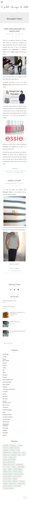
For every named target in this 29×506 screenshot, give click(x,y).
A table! (12, 315)
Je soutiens (5, 391)
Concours (5, 377)
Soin (4, 370)
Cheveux (5, 363)
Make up (5, 365)
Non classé (5, 398)
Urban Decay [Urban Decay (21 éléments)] (13, 483)
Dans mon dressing (11, 183)
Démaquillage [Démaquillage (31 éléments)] (7, 452)
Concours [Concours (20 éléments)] (6, 450)
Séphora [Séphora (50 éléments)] (15, 481)
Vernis (4, 372)
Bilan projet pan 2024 (9, 300)
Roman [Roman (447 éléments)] (10, 469)
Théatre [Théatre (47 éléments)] (5, 483)
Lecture (4, 394)
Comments (14, 168)
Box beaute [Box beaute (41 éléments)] (13, 445)
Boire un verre (6, 405)
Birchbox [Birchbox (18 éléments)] (5, 445)
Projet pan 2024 (15, 321)
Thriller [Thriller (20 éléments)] (21, 481)
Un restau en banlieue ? (8, 417)
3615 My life (9, 33)
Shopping (5, 430)
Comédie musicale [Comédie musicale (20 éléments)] (14, 447)
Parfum (4, 367)
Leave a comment (14, 268)
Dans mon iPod (6, 384)
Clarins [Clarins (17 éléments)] (5, 447)
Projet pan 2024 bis (9, 306)
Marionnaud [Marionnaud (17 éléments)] (19, 464)
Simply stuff (14, 181)
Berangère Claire (16, 270)
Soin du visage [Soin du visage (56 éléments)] (7, 478)
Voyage (4, 435)
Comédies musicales (7, 409)
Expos (4, 412)
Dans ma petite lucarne (8, 379)
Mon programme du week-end (14, 30)
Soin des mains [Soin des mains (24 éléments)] (7, 476)
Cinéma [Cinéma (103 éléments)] (20, 445)
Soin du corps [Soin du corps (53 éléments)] (17, 476)
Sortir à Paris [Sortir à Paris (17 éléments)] (7, 481)
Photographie (6, 424)
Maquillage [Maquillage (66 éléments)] (12, 457)
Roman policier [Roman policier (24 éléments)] (7, 471)
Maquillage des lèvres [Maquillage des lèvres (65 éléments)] (9, 459)
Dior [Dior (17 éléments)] (18, 450)
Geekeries (5, 386)
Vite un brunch (6, 421)
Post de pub (5, 428)
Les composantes (18, 172)
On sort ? (5, 401)
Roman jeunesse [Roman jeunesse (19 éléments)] (18, 469)
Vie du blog (5, 432)
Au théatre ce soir (7, 402)
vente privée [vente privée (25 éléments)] (21, 483)
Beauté (5, 302)
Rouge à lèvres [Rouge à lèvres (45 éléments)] (18, 471)
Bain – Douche (6, 360)
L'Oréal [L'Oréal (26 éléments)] (5, 457)
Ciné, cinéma (5, 407)
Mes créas (5, 396)
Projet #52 (5, 425)
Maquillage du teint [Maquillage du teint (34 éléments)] (8, 464)
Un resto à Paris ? (6, 419)
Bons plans (5, 375)
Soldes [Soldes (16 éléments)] (15, 478)
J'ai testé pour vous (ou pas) (9, 389)
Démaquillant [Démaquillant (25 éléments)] (16, 452)
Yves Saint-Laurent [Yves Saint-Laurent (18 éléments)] (8, 488)
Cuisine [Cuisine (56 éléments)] (13, 450)
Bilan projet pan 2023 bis (17, 331)
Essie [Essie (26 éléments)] (24, 452)
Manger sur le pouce (7, 414)
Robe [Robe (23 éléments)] (4, 469)
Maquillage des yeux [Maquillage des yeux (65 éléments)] (8, 462)
